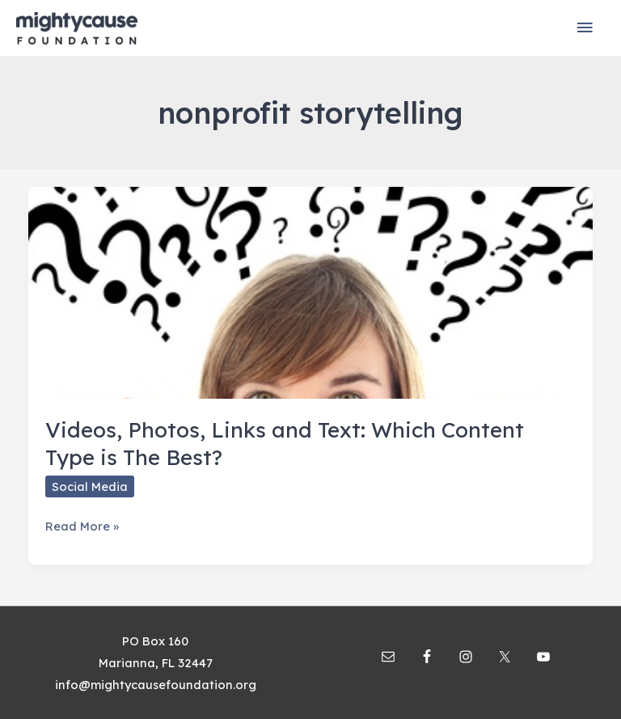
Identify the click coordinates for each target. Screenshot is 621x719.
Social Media (90, 486)
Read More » (82, 526)
